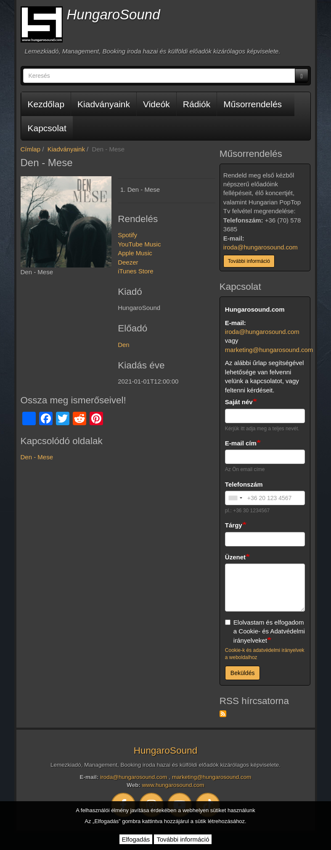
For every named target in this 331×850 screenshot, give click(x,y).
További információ (249, 261)
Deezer (128, 262)
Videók (156, 104)
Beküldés (242, 673)
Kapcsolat (47, 128)
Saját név (239, 401)
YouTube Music (139, 244)
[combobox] (235, 498)
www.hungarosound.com (173, 785)
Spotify (127, 234)
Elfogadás (136, 839)
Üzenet (235, 557)
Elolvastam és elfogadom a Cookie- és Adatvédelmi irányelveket (265, 631)
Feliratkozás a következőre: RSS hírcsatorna (223, 713)
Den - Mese (37, 457)
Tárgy (233, 525)
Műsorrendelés (252, 104)
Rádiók (196, 104)
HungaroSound (113, 14)
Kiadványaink (103, 104)
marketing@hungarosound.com (269, 349)
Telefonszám (244, 484)
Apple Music (135, 253)
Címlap (31, 149)
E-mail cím (241, 443)
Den (124, 344)
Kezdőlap (46, 104)
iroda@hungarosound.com (260, 247)
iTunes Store (136, 271)
